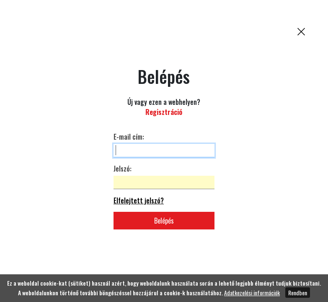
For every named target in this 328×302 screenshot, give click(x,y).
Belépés (164, 221)
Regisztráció (163, 112)
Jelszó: (123, 169)
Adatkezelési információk (252, 292)
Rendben (297, 292)
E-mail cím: (129, 137)
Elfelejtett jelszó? (139, 200)
